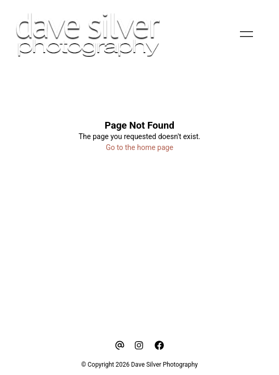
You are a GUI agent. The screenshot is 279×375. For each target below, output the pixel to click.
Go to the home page (139, 147)
